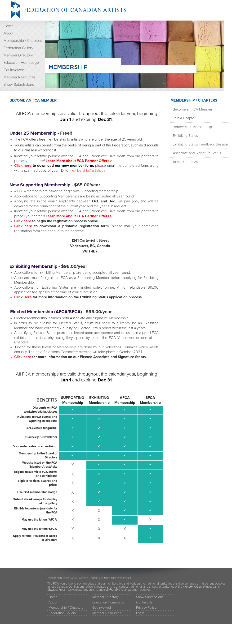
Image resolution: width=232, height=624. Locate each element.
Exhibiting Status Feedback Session (200, 144)
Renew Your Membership (192, 127)
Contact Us (144, 602)
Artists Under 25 (185, 162)
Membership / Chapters (23, 40)
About (8, 33)
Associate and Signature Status (197, 153)
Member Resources (20, 77)
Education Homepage (21, 62)
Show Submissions (19, 84)
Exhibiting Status (185, 135)
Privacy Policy (146, 608)
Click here (23, 165)
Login (140, 613)
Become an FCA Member (192, 109)
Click (23, 226)
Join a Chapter (184, 118)
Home (8, 26)
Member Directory (18, 55)
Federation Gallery (18, 48)
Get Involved (14, 70)
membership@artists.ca (87, 170)
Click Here (23, 297)
